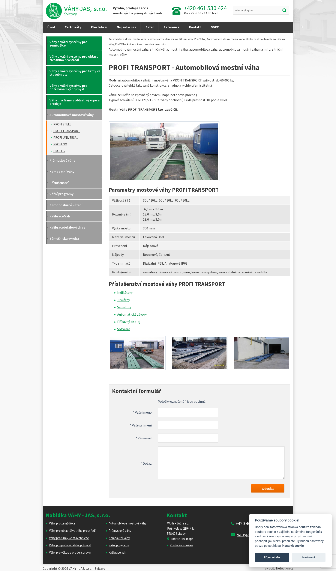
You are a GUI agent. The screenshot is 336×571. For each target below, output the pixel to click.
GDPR (215, 27)
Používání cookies (181, 545)
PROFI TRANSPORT (66, 131)
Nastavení (308, 557)
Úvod (51, 27)
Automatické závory (132, 314)
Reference (171, 27)
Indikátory (124, 292)
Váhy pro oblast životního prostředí (72, 531)
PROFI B (59, 151)
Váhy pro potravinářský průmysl (70, 545)
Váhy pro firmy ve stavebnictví (69, 538)
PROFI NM (60, 144)
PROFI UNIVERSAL (65, 138)
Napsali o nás (126, 27)
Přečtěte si (99, 27)
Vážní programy (119, 545)
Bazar (150, 27)
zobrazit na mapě (182, 539)
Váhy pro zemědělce (62, 523)
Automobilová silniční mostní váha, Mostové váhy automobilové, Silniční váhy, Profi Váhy (157, 39)
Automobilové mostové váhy (127, 523)
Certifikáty (73, 27)
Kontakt (195, 27)
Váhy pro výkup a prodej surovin (70, 552)
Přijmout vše (272, 557)
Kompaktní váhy (119, 538)
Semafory (124, 307)
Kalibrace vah (117, 552)
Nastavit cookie (293, 546)
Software (123, 329)
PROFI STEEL (62, 124)
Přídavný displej (128, 321)
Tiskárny (123, 300)
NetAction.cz (284, 568)
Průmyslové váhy (120, 531)
